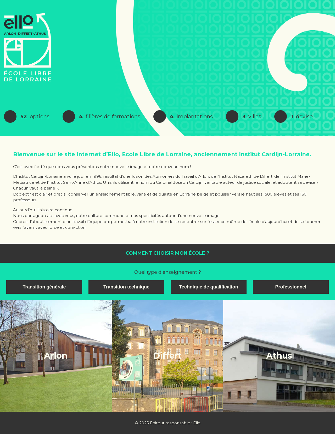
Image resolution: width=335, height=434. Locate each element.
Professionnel (290, 287)
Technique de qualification (208, 287)
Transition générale (44, 287)
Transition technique (126, 287)
